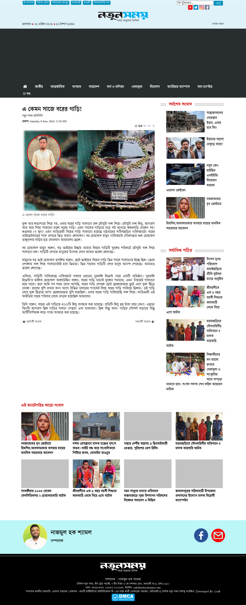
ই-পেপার (28, 2)
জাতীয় (39, 87)
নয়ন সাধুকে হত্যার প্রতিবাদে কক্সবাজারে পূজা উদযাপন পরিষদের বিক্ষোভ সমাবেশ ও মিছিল (145, 496)
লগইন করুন (218, 24)
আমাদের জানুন (60, 2)
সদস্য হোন (43, 2)
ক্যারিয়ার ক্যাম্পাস (178, 87)
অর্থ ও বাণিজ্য (115, 87)
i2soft (217, 591)
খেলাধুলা (137, 87)
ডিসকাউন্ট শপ (102, 2)
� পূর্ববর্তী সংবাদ (32, 322)
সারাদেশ (94, 87)
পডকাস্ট (76, 2)
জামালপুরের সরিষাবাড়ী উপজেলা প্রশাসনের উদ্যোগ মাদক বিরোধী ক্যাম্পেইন (195, 496)
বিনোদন (155, 87)
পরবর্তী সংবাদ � (144, 322)
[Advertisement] (123, 55)
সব (26, 94)
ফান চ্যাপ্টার (205, 87)
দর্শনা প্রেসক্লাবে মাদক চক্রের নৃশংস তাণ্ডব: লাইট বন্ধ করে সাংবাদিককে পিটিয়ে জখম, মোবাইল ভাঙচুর (94, 448)
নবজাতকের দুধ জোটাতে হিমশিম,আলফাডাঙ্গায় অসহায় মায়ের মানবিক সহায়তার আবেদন (43, 448)
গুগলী (87, 2)
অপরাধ (76, 87)
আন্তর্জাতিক (58, 87)
